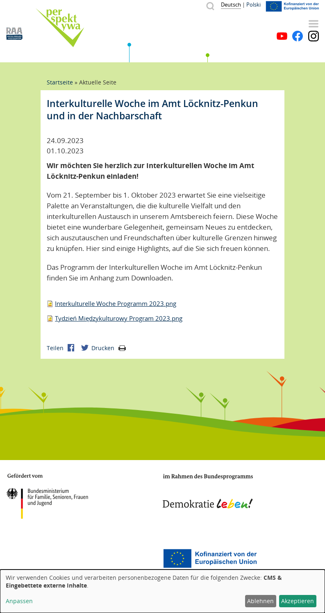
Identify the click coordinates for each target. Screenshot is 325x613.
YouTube (282, 36)
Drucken (108, 348)
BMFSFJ (47, 496)
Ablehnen (260, 601)
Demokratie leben (208, 491)
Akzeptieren (297, 601)
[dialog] (162, 591)
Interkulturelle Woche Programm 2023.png (115, 303)
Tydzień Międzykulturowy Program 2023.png (118, 318)
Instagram (313, 36)
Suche (210, 6)
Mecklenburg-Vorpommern (39, 558)
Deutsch (231, 4)
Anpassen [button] (19, 601)
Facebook (297, 36)
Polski (253, 4)
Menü (313, 23)
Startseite (60, 82)
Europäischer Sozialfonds (210, 558)
